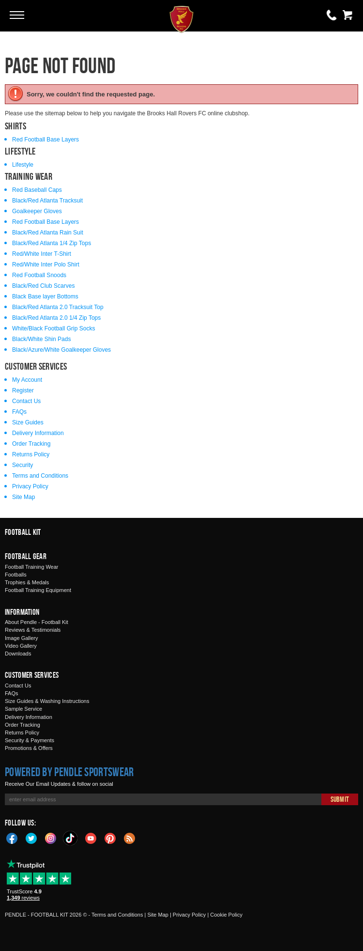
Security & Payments (29, 740)
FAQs (19, 411)
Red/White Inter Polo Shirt (45, 264)
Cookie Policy (226, 915)
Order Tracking (31, 443)
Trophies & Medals (27, 582)
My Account (27, 379)
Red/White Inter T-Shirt (41, 253)
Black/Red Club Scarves (43, 285)
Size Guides (28, 422)
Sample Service (23, 709)
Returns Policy (30, 454)
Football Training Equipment (38, 590)
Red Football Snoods (39, 275)
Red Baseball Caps (37, 190)
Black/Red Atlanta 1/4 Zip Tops (51, 243)
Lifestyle (22, 164)
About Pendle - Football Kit (36, 622)
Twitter (31, 837)
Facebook (12, 837)
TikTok (70, 838)
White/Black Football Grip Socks (53, 328)
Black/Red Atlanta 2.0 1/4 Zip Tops (56, 317)
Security (22, 465)
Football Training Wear (31, 567)
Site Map (23, 497)
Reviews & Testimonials (32, 630)
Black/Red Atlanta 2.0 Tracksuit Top (58, 307)
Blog (129, 837)
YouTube (91, 837)
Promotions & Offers (29, 748)
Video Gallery (21, 646)
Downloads (18, 653)
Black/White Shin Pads (41, 339)
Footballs (16, 574)
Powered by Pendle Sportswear (69, 771)
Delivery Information (38, 433)
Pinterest (110, 837)
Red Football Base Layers (45, 139)
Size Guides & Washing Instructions (47, 701)
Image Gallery (21, 638)
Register (23, 390)
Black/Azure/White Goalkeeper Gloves (61, 349)
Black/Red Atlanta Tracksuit (47, 200)
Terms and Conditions (40, 475)
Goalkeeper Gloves (37, 211)
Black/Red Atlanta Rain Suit (47, 232)
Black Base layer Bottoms (45, 296)
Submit (340, 799)
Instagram (51, 837)
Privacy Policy (30, 486)
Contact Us (26, 401)
